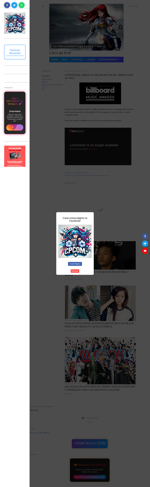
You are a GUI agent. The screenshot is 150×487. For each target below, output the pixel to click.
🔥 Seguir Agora (14, 127)
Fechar (75, 271)
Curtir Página (75, 264)
